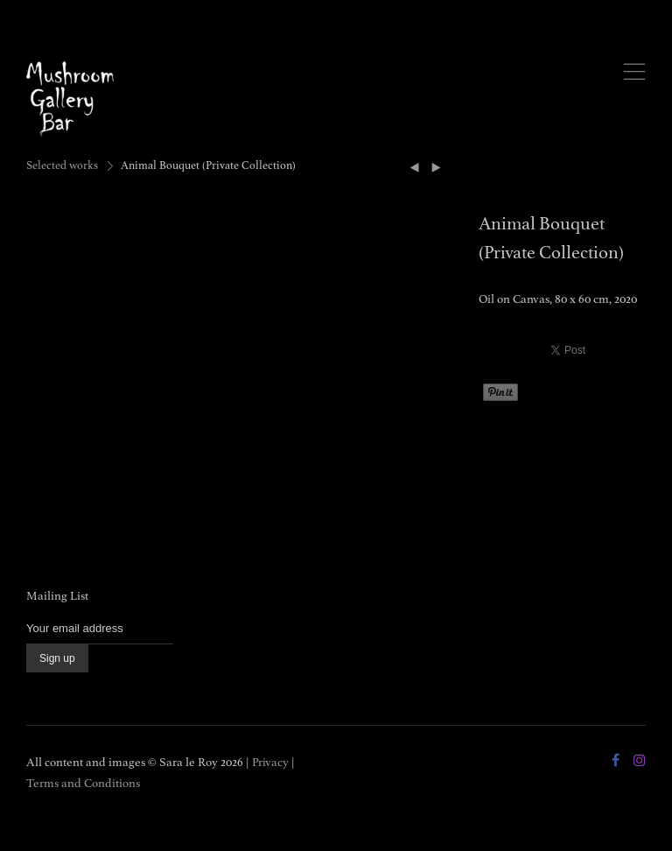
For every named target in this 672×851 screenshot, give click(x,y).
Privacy (270, 762)
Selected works (62, 165)
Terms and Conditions (83, 783)
